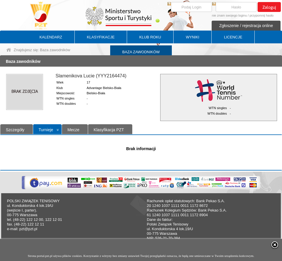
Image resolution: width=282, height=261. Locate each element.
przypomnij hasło (261, 15)
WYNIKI (192, 37)
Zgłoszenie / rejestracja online (246, 25)
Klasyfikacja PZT (109, 129)
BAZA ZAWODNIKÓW (141, 52)
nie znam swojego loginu (229, 15)
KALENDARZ (51, 37)
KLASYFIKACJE (101, 37)
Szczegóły (15, 129)
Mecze (73, 129)
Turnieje (46, 129)
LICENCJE (233, 37)
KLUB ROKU (150, 37)
